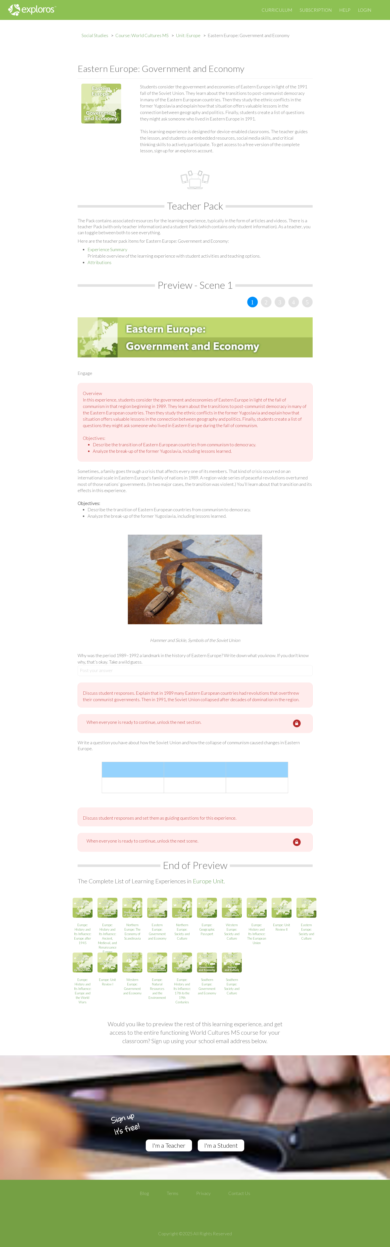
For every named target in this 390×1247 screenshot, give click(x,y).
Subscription (316, 10)
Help (344, 10)
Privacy (203, 1193)
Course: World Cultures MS (142, 35)
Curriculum (277, 10)
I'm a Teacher (169, 1145)
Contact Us (239, 1193)
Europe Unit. (209, 881)
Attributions (99, 262)
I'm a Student (221, 1145)
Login (364, 10)
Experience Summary (107, 249)
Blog (144, 1193)
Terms (172, 1193)
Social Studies (95, 35)
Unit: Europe (188, 35)
